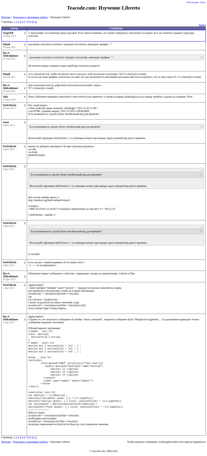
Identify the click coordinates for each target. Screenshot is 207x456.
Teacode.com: (82, 8)
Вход (203, 2)
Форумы (6, 17)
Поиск (202, 25)
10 (32, 21)
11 (36, 21)
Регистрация (192, 2)
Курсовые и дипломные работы (30, 17)
